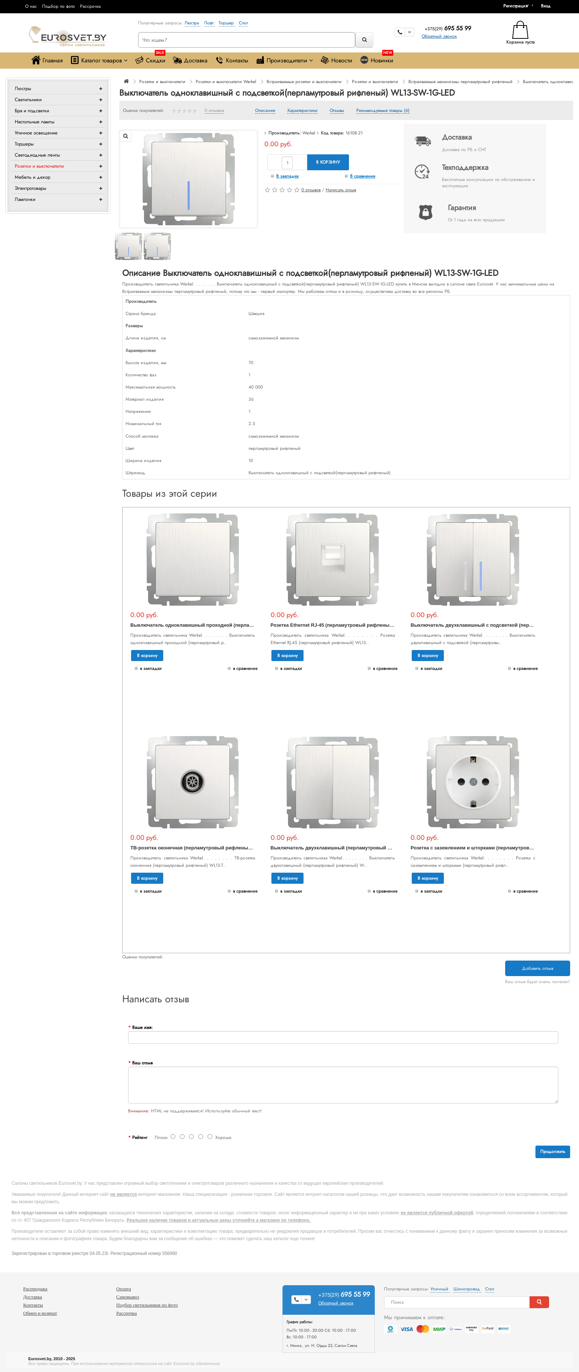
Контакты (231, 60)
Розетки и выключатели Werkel (226, 81)
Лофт (209, 23)
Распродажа (35, 1288)
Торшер (227, 23)
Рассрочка (90, 6)
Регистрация (515, 6)
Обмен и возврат (40, 1313)
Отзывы (337, 111)
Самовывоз (127, 1297)
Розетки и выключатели (39, 166)
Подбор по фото (58, 6)
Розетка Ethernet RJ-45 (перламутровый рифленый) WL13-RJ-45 (347, 625)
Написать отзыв (341, 190)
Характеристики (302, 111)
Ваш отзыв (142, 1063)
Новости (336, 60)
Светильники (28, 99)
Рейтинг (139, 1137)
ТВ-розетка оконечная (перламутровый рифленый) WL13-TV (202, 848)
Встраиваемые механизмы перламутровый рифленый (460, 81)
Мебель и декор (32, 177)
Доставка (190, 60)
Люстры (23, 88)
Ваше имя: (142, 1027)
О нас (31, 6)
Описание (265, 111)
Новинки (376, 58)
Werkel (308, 133)
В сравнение (362, 176)
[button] (548, 6)
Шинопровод (467, 1289)
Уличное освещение (36, 132)
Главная (47, 60)
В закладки (287, 176)
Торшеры (24, 143)
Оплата (123, 1288)
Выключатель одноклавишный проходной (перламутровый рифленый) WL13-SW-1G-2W (236, 625)
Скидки (150, 58)
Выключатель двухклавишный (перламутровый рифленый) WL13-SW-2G (358, 848)
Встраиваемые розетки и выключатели (304, 81)
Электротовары (30, 188)
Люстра (193, 23)
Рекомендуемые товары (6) (383, 111)
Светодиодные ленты (37, 154)
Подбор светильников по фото (147, 1305)
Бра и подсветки (32, 110)
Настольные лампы (34, 121)
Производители (284, 60)
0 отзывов (214, 111)
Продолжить (552, 1151)
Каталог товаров (98, 60)
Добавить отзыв (537, 968)
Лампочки (25, 199)
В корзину (328, 162)
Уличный (440, 1289)
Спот (243, 23)
